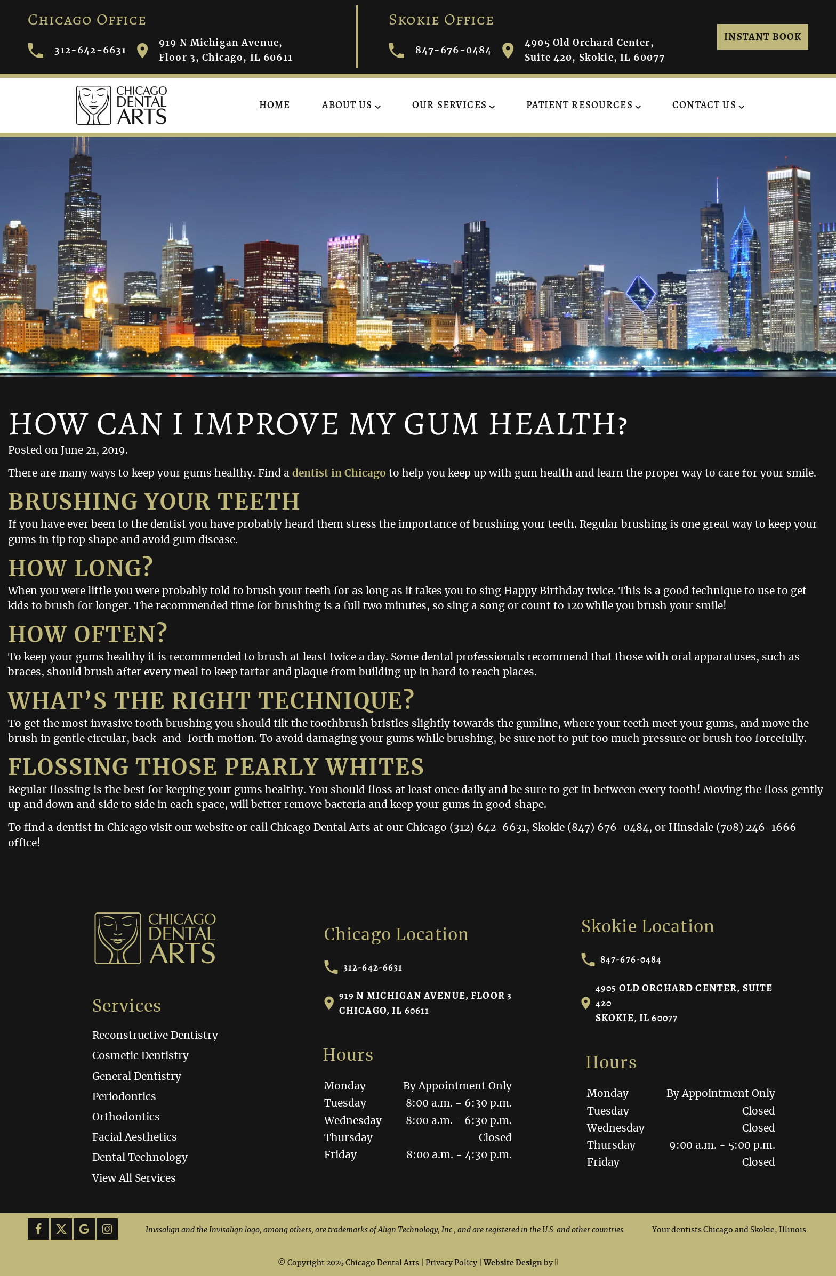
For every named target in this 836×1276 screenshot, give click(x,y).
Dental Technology (140, 1158)
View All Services (134, 1179)
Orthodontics (126, 1117)
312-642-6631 (363, 967)
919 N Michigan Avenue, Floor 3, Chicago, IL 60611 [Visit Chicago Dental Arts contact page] (215, 50)
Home (275, 104)
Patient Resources (579, 104)
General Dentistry (136, 1077)
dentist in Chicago (339, 474)
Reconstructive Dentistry (155, 1036)
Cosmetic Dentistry (140, 1056)
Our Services (449, 104)
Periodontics (124, 1097)
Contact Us (704, 104)
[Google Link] (84, 1229)
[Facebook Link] (38, 1229)
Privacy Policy (451, 1263)
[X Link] (61, 1229)
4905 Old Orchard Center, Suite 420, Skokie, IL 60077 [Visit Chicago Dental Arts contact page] (583, 50)
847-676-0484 (621, 959)
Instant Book (762, 36)
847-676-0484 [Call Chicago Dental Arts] (440, 51)
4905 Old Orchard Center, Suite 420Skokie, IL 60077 (677, 1002)
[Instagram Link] (107, 1229)
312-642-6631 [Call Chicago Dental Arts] (77, 51)
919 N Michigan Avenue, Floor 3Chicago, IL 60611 (418, 1003)
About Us (347, 104)
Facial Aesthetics (134, 1138)
